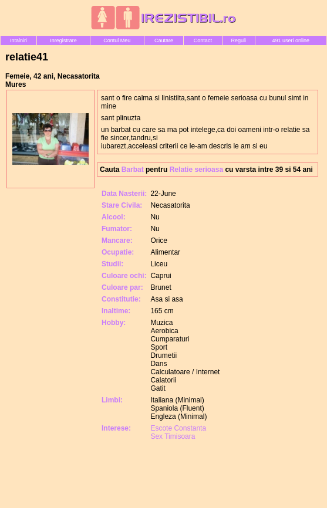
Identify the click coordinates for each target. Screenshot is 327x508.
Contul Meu (116, 40)
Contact (203, 40)
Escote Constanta (178, 428)
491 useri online (291, 40)
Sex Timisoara (172, 436)
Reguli (238, 40)
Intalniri (18, 40)
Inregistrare (63, 40)
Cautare (163, 40)
